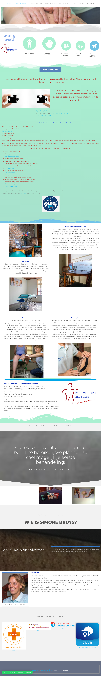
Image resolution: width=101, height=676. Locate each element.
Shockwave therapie (12, 156)
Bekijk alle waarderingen (59, 113)
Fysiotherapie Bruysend (44, 111)
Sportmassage (37, 3)
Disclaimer (35, 670)
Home (9, 3)
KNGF (63, 631)
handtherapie (7, 131)
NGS (13, 628)
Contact (73, 3)
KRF (38, 650)
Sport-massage (79, 54)
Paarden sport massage (93, 55)
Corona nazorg (10, 184)
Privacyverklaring (47, 670)
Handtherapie (9, 168)
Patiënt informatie (87, 3)
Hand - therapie (47, 54)
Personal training (11, 186)
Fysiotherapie (20, 3)
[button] (17, 672)
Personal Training (65, 54)
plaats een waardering (44, 115)
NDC (87, 628)
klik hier (23, 193)
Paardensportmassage (55, 3)
